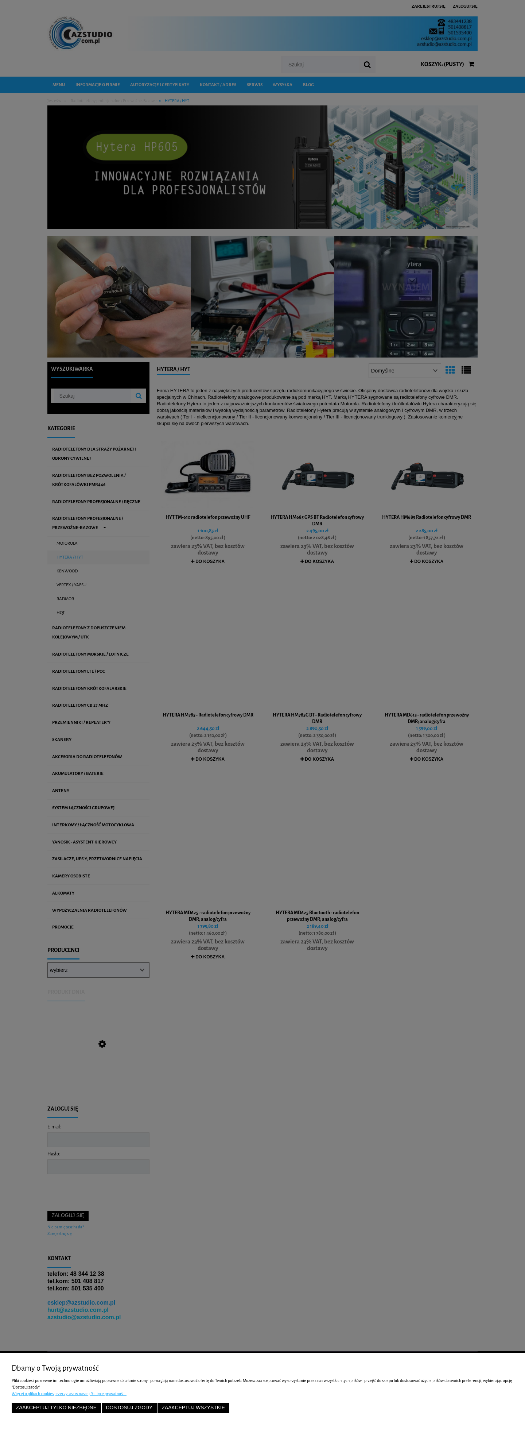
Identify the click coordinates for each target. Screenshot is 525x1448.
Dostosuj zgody (129, 1407)
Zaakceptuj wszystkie (193, 1407)
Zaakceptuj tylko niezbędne (56, 1407)
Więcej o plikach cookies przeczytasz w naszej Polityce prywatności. (69, 1393)
